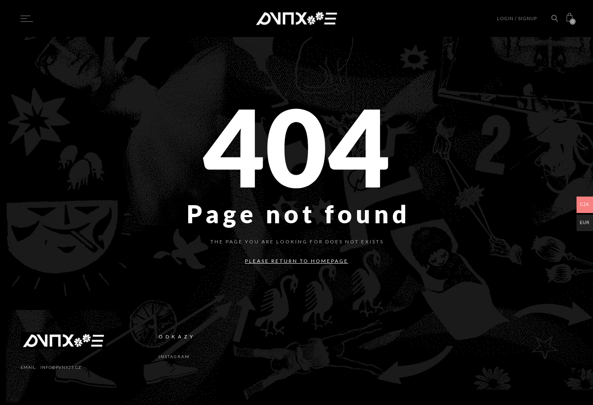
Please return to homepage (296, 261)
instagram (174, 356)
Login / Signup (517, 18)
